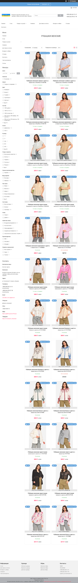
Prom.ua (46, 578)
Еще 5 (5, 199)
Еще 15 (5, 122)
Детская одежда (25, 569)
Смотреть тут (46, 4)
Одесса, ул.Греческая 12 (66, 573)
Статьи (4, 63)
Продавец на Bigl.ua (39, 580)
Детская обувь (44, 569)
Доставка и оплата (44, 23)
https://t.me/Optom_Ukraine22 (9, 318)
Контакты (3, 27)
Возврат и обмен (57, 23)
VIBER (61, 566)
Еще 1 (5, 167)
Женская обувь (44, 566)
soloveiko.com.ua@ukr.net (8, 297)
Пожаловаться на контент (50, 581)
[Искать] (60, 15)
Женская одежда (25, 566)
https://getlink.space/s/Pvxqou (9, 313)
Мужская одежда (25, 567)
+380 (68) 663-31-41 (64, 569)
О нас (11, 23)
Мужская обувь (44, 567)
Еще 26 (5, 149)
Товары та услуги (21, 23)
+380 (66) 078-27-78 (64, 571)
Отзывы (68, 23)
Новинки (32, 23)
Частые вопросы (6, 60)
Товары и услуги (6, 41)
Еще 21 (5, 102)
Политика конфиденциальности (63, 581)
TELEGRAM (62, 567)
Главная (3, 23)
